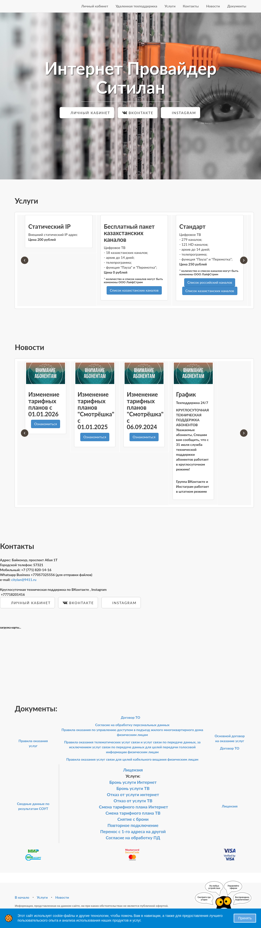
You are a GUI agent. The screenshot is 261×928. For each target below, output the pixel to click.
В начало (22, 897)
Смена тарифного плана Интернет (133, 806)
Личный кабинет (94, 6)
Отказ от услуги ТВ (133, 800)
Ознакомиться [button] (45, 424)
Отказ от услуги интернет (133, 794)
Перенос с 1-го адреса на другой (133, 831)
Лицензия (133, 769)
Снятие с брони (132, 819)
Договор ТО (130, 717)
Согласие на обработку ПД (133, 837)
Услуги (169, 6)
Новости (213, 6)
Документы (236, 6)
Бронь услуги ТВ (133, 788)
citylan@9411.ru (23, 580)
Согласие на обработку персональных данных (132, 725)
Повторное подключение (133, 825)
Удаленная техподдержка (136, 6)
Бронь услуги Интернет (133, 782)
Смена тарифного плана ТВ (132, 813)
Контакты (191, 6)
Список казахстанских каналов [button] (134, 290)
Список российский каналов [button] (209, 282)
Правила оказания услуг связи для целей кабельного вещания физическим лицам (132, 759)
